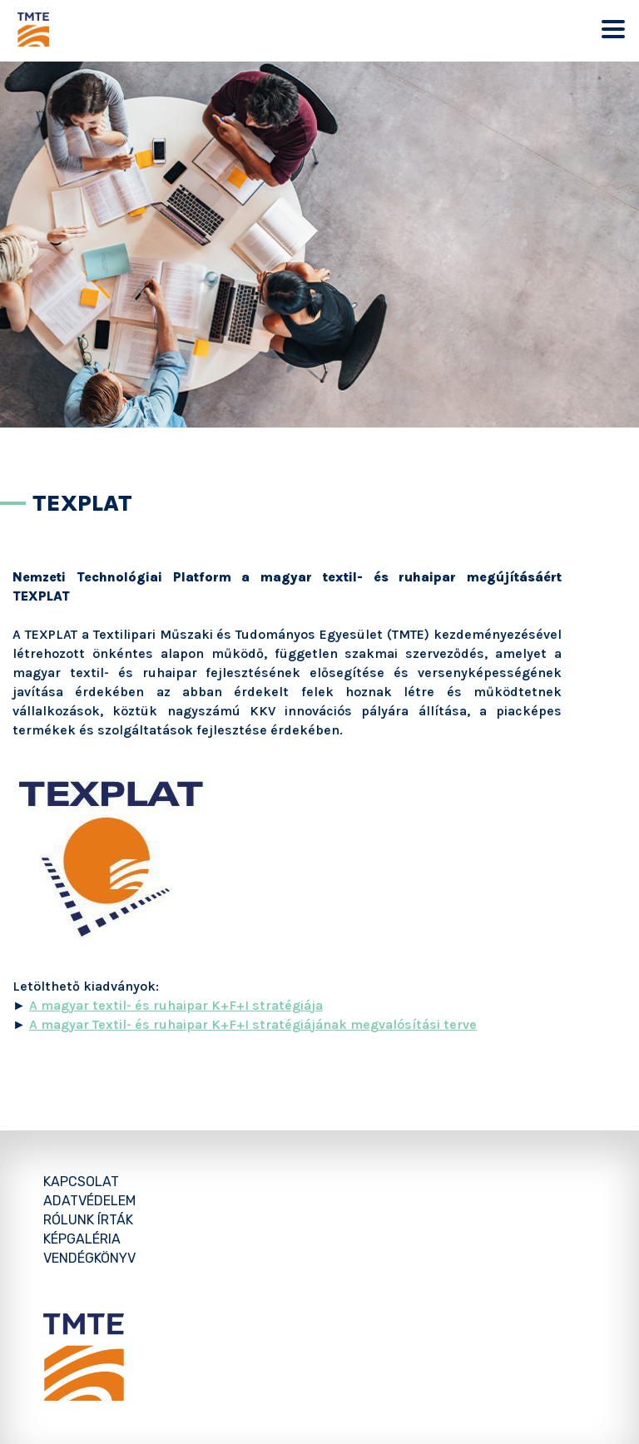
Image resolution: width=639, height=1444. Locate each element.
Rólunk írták (88, 1220)
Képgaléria (82, 1239)
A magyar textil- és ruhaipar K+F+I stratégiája (176, 1005)
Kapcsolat (81, 1181)
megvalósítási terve (413, 1024)
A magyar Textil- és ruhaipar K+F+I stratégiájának (189, 1024)
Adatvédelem (89, 1201)
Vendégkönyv (89, 1258)
